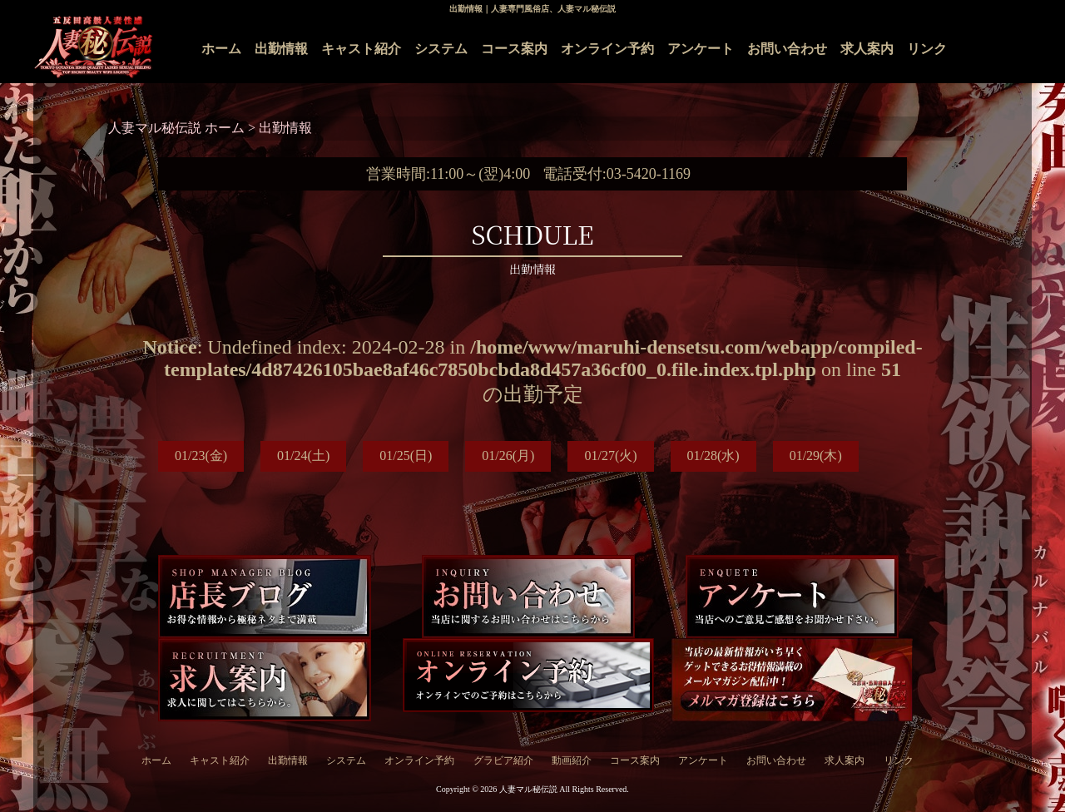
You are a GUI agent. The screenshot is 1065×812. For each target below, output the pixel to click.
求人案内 (867, 49)
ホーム (221, 49)
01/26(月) (508, 455)
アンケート (700, 49)
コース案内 (514, 49)
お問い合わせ (787, 49)
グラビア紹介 (503, 760)
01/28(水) (713, 455)
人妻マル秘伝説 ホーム (178, 128)
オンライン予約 (607, 49)
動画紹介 (572, 760)
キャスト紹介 (361, 49)
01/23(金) (201, 455)
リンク (927, 49)
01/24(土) (303, 455)
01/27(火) (610, 455)
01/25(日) (405, 455)
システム (441, 49)
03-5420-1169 (649, 174)
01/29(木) (816, 455)
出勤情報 (281, 49)
